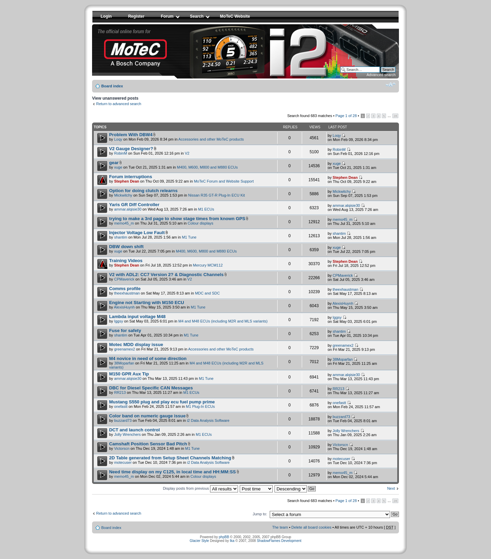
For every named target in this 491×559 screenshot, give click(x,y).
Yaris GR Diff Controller (134, 204)
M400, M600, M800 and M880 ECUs (207, 167)
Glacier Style (199, 541)
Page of (346, 116)
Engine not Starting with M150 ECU (146, 302)
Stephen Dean (126, 181)
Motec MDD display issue (136, 344)
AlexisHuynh (124, 307)
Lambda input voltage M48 (137, 316)
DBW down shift (126, 246)
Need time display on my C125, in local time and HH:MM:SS (172, 471)
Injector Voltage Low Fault (137, 232)
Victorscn (122, 448)
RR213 (120, 392)
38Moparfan (124, 363)
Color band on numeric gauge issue (147, 415)
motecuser (123, 462)
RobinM (120, 153)
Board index (112, 86)
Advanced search (381, 75)
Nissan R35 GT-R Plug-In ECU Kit (216, 195)
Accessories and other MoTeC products (211, 139)
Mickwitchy (123, 195)
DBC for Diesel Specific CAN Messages (151, 387)
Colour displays (200, 223)
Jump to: (260, 514)
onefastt (121, 406)
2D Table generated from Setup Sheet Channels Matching (170, 457)
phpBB (224, 537)
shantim (121, 237)
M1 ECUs (206, 209)
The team (280, 527)
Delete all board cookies (311, 527)
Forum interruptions (130, 176)
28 (395, 116)
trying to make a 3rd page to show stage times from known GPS (177, 218)
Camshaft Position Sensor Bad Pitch (148, 443)
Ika (232, 541)
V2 (187, 153)
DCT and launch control (134, 429)
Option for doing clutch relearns (143, 190)
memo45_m (124, 223)
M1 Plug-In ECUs (200, 406)
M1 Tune (189, 237)
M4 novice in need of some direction (148, 358)
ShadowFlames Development (279, 541)
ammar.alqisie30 (128, 209)
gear (114, 162)
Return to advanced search (118, 104)
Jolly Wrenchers (127, 434)
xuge (118, 167)
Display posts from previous (200, 488)
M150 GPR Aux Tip (129, 373)
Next (391, 488)
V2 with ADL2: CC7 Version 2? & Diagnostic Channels (166, 274)
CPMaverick (124, 279)
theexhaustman (127, 293)
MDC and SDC (207, 293)
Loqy (118, 139)
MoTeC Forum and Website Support (224, 181)
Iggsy (118, 321)
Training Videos (126, 260)
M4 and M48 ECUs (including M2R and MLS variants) (223, 321)
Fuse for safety (125, 330)
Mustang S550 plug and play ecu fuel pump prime (162, 401)
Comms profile (124, 288)
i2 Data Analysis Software (208, 420)
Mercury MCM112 (208, 265)
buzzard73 (123, 420)
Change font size (391, 85)
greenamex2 (124, 349)
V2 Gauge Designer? (131, 148)
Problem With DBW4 (130, 134)
